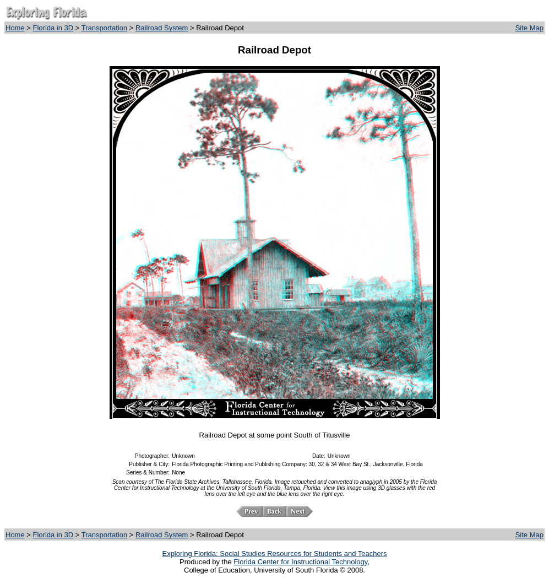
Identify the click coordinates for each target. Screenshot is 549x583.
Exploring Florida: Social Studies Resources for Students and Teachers (274, 553)
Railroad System (161, 28)
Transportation (104, 28)
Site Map (529, 28)
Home (15, 28)
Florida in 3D (53, 28)
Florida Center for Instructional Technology (300, 562)
